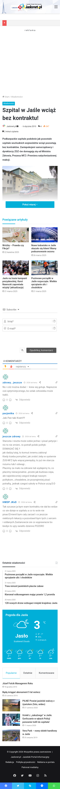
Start (5, 97)
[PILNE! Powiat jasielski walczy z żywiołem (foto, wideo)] (11, 705)
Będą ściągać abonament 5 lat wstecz (21, 692)
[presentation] (35, 338)
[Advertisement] (30, 61)
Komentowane (46, 672)
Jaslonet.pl (11, 126)
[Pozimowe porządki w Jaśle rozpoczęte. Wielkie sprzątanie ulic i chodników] (44, 267)
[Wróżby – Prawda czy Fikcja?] (15, 234)
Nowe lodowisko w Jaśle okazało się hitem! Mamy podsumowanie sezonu (43, 248)
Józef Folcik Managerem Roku (17, 683)
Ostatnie (27, 672)
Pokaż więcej (30, 204)
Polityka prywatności (25, 762)
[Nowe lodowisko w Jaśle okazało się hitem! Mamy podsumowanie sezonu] (44, 234)
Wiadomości (17, 97)
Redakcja (9, 762)
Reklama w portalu (46, 762)
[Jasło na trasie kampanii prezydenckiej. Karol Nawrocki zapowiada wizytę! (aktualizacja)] (15, 267)
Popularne (11, 672)
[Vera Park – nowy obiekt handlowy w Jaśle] (11, 735)
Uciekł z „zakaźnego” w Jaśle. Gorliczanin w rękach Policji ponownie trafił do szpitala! (37, 718)
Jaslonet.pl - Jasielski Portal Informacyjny (30, 757)
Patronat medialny (30, 767)
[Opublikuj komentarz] (41, 350)
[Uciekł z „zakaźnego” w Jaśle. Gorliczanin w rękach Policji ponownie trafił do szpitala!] (11, 720)
